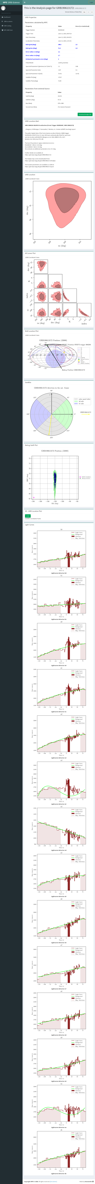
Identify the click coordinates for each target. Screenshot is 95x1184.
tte (84, 12)
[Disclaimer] (53, 1181)
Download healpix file (85, 114)
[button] (25, 2)
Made (81, 1181)
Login (91, 2)
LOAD (27, 516)
